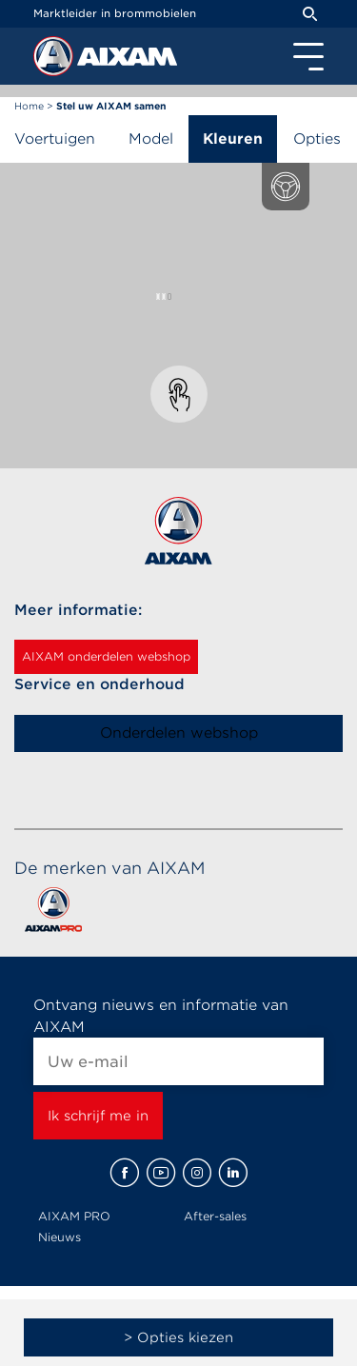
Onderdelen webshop (179, 733)
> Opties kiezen (178, 1337)
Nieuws (59, 1237)
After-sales (215, 1216)
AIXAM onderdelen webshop (106, 656)
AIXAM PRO (74, 1216)
